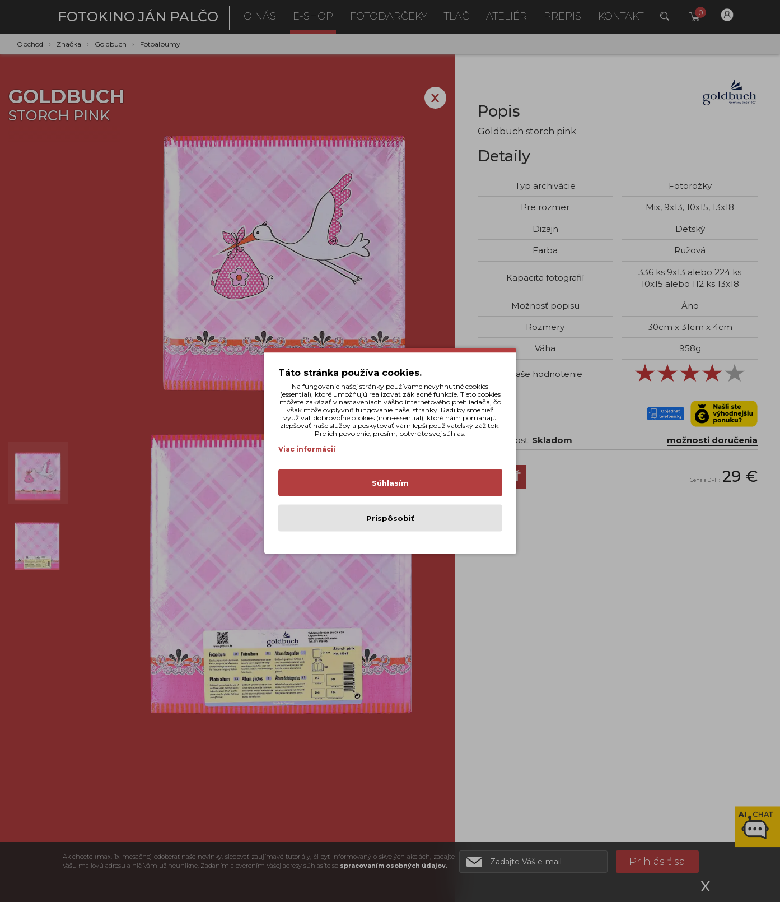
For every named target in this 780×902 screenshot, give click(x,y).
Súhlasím (390, 482)
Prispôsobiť (390, 518)
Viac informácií (306, 449)
